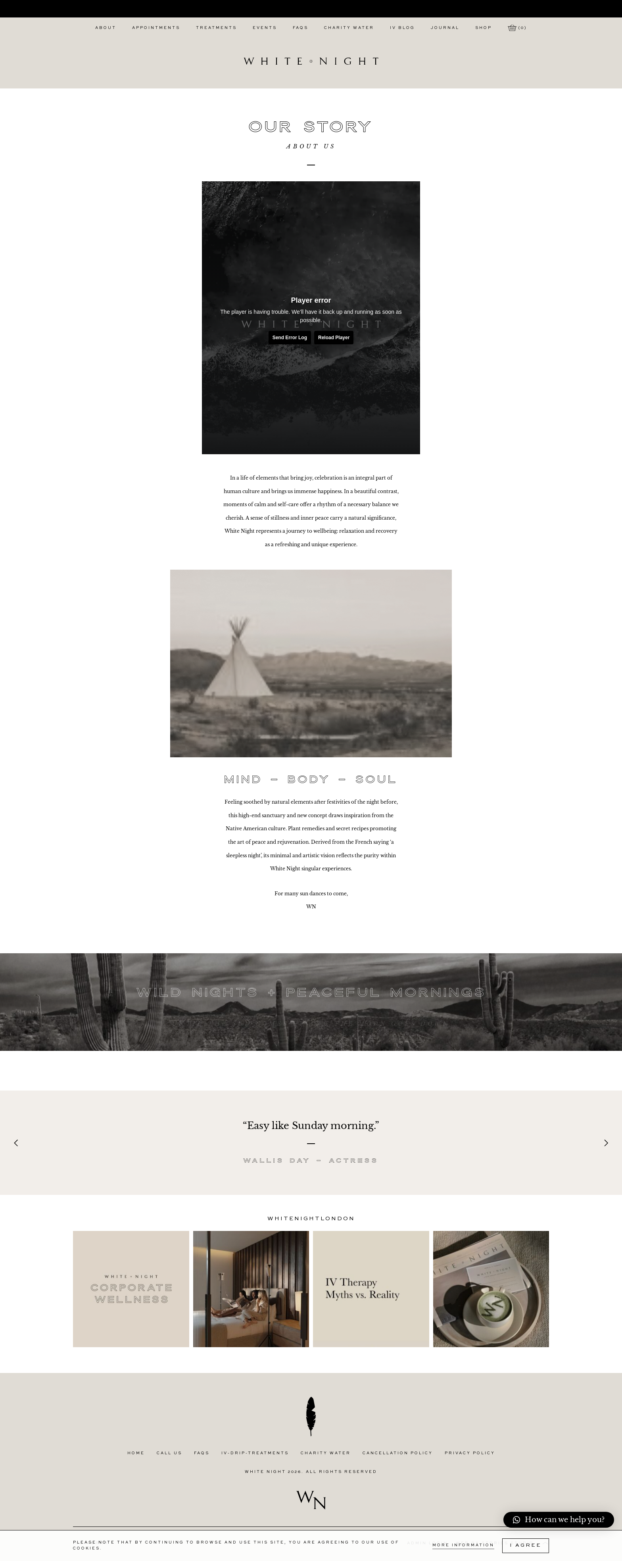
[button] (558, 1520)
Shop (483, 28)
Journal (445, 28)
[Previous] (16, 1143)
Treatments (216, 28)
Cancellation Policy (398, 1453)
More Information (463, 1545)
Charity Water (349, 28)
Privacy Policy (470, 1453)
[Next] (605, 1143)
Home (136, 1453)
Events (265, 28)
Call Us (169, 1453)
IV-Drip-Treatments (255, 1453)
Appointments (156, 28)
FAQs (300, 28)
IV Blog (402, 28)
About (105, 28)
